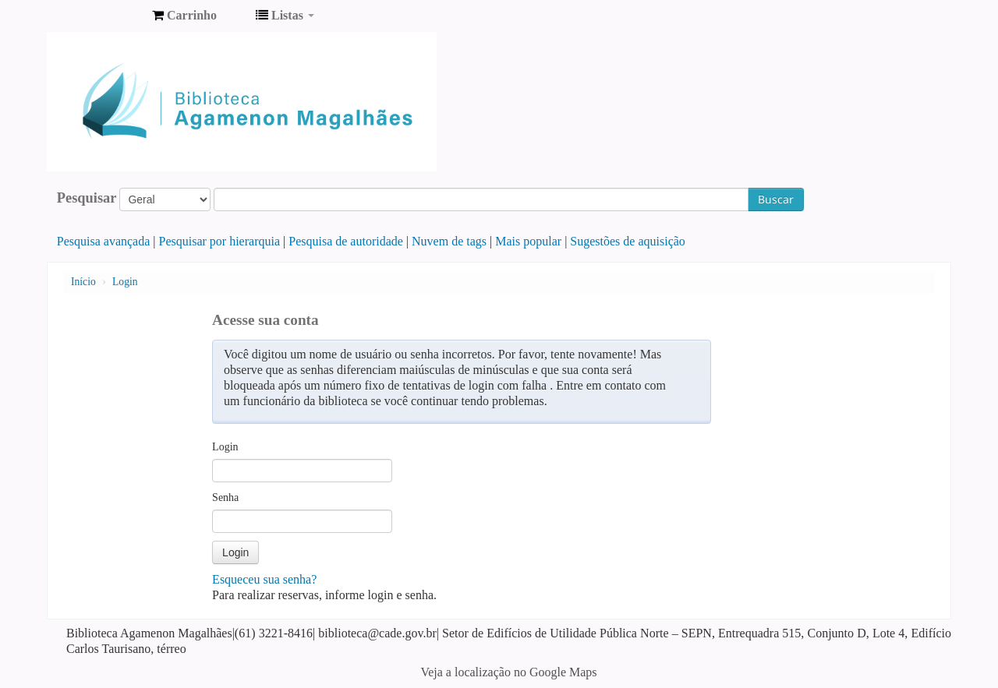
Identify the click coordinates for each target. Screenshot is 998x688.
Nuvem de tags (449, 241)
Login (124, 282)
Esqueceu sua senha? (264, 579)
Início (83, 282)
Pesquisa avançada (103, 241)
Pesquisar (87, 198)
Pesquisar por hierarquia (220, 241)
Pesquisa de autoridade (345, 241)
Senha (225, 497)
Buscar (776, 199)
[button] (184, 15)
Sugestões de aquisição (627, 241)
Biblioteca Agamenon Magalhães (101, 15)
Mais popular (528, 241)
